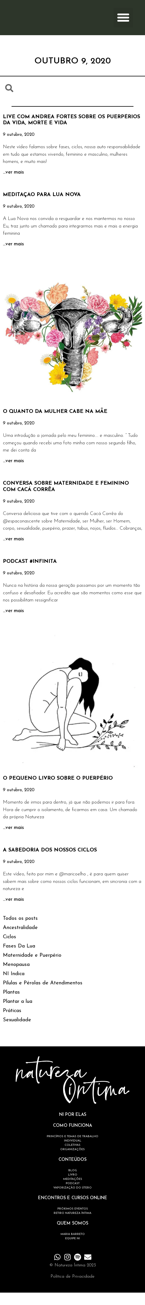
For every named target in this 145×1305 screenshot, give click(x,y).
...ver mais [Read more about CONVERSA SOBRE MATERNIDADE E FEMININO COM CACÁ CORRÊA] (13, 551)
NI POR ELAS (72, 1127)
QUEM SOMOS (72, 1236)
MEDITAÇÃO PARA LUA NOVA (42, 207)
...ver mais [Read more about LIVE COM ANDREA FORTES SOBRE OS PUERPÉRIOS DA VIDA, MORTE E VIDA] (13, 184)
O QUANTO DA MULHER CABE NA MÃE (55, 424)
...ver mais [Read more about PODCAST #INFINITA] (13, 622)
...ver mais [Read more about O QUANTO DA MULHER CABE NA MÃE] (13, 473)
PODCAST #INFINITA (30, 574)
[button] (123, 23)
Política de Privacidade (72, 1289)
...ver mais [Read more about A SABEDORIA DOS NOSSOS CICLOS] (13, 911)
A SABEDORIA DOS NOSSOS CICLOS (50, 862)
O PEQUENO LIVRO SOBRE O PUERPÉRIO (58, 790)
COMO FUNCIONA (72, 1138)
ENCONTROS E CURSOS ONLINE (72, 1210)
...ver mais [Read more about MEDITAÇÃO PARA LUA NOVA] (13, 256)
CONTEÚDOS (72, 1172)
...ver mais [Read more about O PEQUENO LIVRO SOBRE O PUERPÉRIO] (13, 839)
